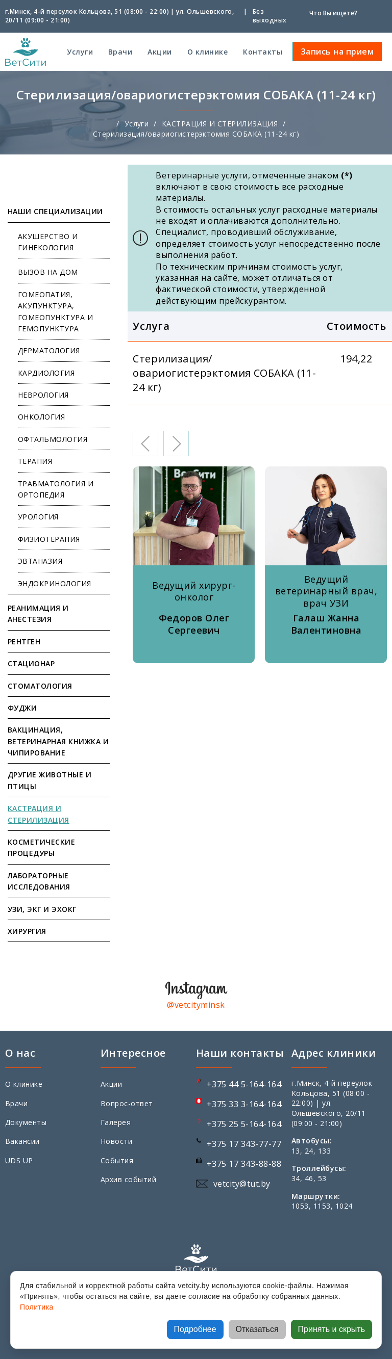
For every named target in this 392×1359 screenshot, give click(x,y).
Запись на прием (337, 51)
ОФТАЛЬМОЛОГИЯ (52, 439)
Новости (116, 1141)
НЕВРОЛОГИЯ (43, 395)
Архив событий (128, 1179)
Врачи (120, 52)
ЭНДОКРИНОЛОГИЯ (54, 583)
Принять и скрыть (331, 1329)
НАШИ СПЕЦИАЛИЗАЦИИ (55, 211)
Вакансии (22, 1141)
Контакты (262, 52)
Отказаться (257, 1329)
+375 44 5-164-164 (244, 1084)
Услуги (80, 52)
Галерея (116, 1122)
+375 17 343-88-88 (244, 1163)
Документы (25, 1122)
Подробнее (195, 1329)
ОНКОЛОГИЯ (41, 417)
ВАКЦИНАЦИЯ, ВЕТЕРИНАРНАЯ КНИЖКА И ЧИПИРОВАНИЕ (58, 741)
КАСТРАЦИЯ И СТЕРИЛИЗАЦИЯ (220, 123)
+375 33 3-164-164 (244, 1104)
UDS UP (19, 1160)
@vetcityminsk (196, 1004)
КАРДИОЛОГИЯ (46, 373)
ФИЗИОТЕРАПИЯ (49, 539)
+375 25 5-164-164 (244, 1124)
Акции (160, 52)
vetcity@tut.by (242, 1183)
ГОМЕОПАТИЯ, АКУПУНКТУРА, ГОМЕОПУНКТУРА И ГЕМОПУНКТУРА (55, 311)
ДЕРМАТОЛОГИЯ (49, 350)
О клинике (207, 52)
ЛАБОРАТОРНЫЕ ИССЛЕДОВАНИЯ (39, 881)
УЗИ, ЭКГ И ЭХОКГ (42, 909)
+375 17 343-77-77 (244, 1143)
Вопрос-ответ (127, 1103)
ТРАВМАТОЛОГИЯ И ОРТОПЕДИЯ (55, 489)
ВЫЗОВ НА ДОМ (48, 272)
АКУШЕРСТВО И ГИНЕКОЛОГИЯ (48, 241)
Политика (37, 1307)
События (117, 1160)
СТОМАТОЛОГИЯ (40, 686)
